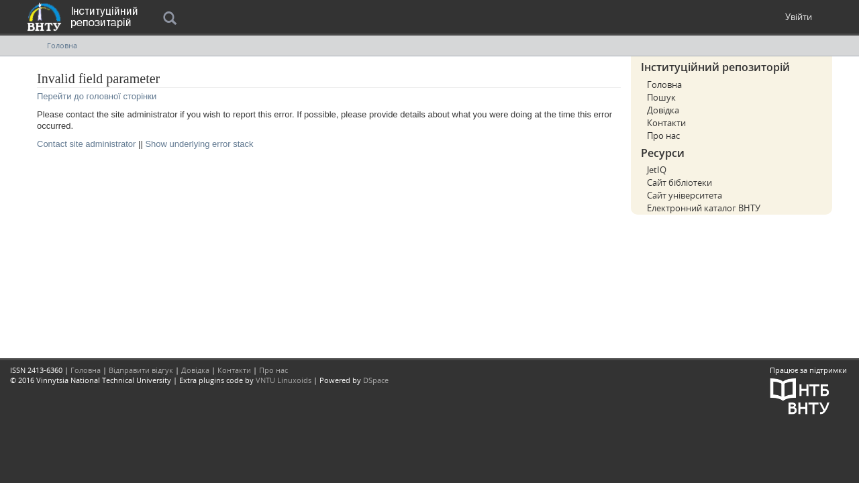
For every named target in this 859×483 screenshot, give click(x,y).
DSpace (376, 380)
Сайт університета (684, 195)
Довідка (663, 110)
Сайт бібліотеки (679, 182)
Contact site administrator (86, 144)
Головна (62, 45)
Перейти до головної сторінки (96, 96)
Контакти (666, 123)
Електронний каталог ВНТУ (703, 208)
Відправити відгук (141, 370)
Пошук (661, 97)
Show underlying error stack (199, 144)
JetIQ (656, 170)
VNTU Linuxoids (283, 380)
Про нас (663, 135)
